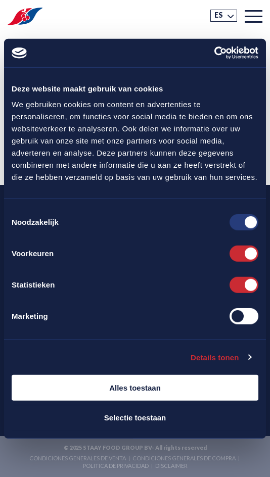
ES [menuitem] (218, 15)
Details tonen (215, 357)
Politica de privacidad (116, 465)
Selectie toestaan (135, 417)
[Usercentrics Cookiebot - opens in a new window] (214, 53)
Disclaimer (171, 465)
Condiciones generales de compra (184, 458)
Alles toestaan (135, 388)
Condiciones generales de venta (77, 458)
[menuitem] (223, 16)
